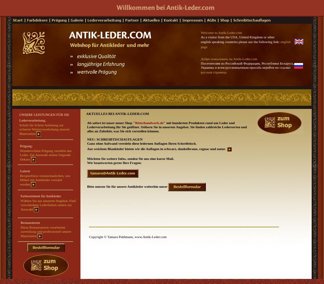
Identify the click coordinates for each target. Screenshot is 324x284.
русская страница (213, 72)
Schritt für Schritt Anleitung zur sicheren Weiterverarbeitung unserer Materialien (44, 129)
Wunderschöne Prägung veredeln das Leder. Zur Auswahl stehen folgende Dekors (46, 155)
